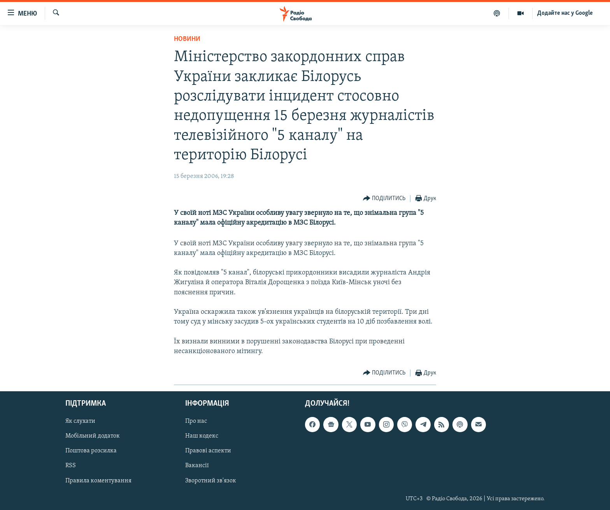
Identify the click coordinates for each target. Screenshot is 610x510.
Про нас (196, 421)
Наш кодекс (201, 436)
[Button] (384, 198)
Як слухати (80, 421)
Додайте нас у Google (565, 13)
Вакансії (197, 466)
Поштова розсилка (91, 451)
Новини (187, 39)
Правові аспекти (208, 451)
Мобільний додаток (92, 436)
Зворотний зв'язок (210, 481)
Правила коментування (98, 481)
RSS (70, 466)
